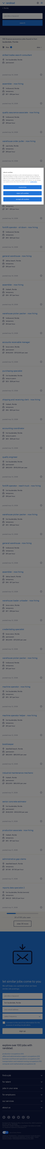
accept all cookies (22, 199)
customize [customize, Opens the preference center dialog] (22, 187)
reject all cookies (22, 193)
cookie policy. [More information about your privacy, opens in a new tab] (33, 181)
